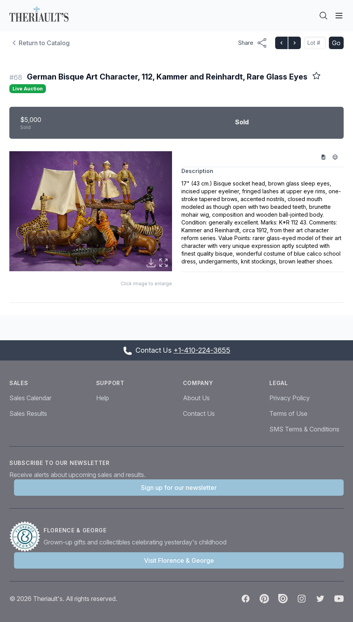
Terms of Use (288, 413)
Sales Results (28, 413)
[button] (90, 211)
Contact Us (199, 413)
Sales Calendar (30, 398)
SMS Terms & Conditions (304, 429)
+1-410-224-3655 (202, 350)
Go (336, 43)
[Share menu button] (252, 43)
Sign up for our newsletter (179, 487)
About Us (196, 398)
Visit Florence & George (179, 560)
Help (102, 398)
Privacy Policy (289, 398)
